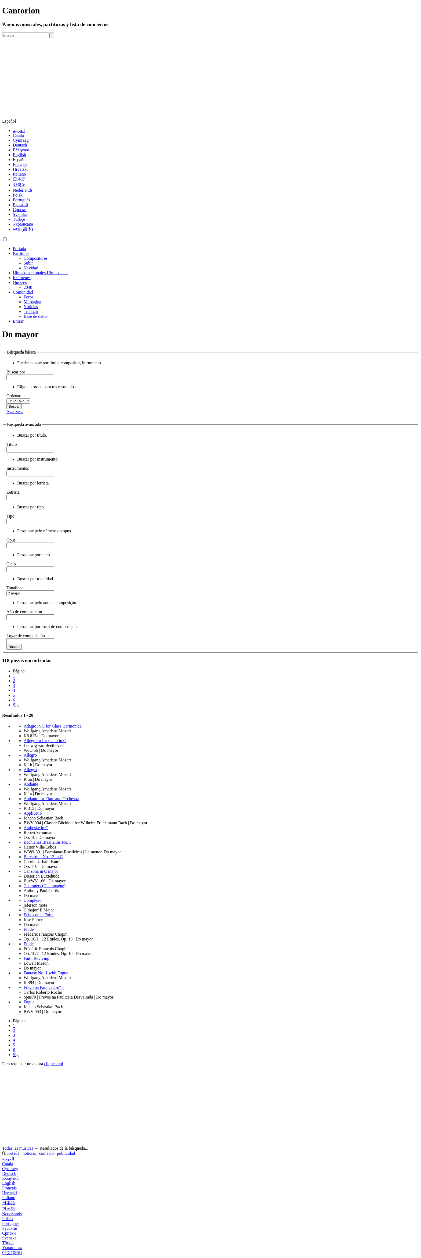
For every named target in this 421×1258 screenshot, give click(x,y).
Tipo (10, 516)
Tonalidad (15, 588)
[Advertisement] (210, 78)
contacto (46, 1153)
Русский (20, 204)
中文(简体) (23, 229)
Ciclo (11, 564)
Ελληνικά (21, 150)
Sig (16, 705)
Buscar (14, 406)
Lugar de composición (25, 635)
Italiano (19, 174)
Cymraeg (21, 140)
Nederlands (22, 190)
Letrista (13, 492)
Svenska (20, 214)
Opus (11, 540)
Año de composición (24, 612)
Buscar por (15, 372)
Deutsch (20, 145)
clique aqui (53, 1063)
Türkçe (19, 219)
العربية (19, 130)
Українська (23, 224)
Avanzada (14, 411)
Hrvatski (20, 169)
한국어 (19, 185)
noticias (29, 1153)
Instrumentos (17, 468)
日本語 (19, 179)
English (19, 154)
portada (12, 1153)
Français (20, 164)
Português (21, 200)
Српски (20, 209)
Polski (18, 195)
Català (18, 135)
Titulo (11, 444)
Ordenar (13, 396)
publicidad (66, 1153)
